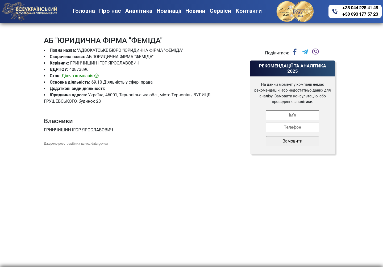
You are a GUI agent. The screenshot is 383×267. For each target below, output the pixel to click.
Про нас (110, 11)
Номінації (169, 11)
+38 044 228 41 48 (360, 8)
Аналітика (138, 11)
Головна (84, 11)
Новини (195, 11)
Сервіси (220, 11)
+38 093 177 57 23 (360, 14)
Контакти (249, 11)
